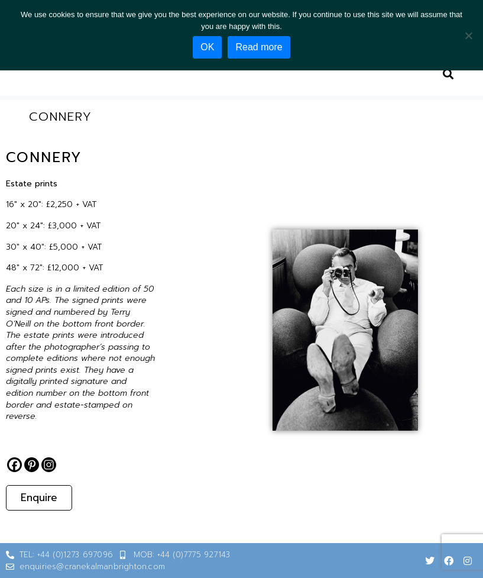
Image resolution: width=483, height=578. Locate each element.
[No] (468, 35)
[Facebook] (14, 464)
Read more (258, 47)
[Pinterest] (31, 464)
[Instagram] (48, 464)
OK (207, 47)
